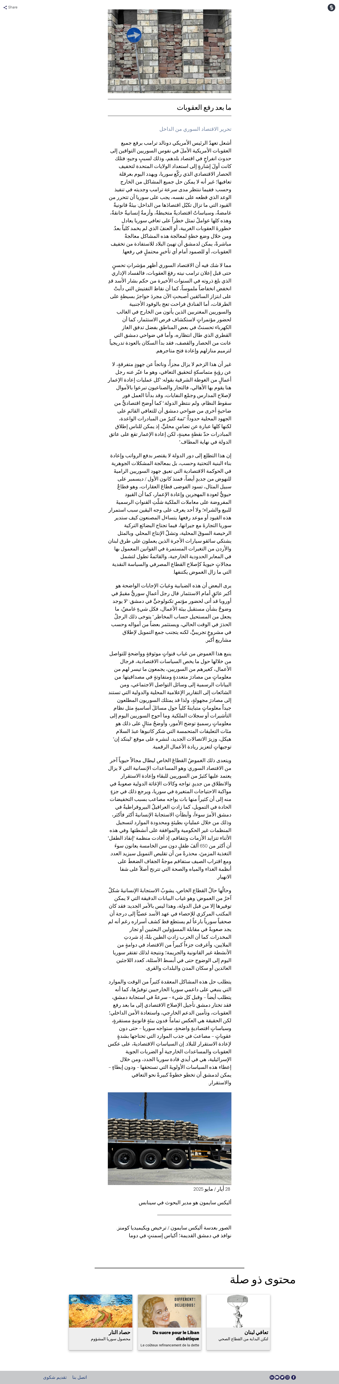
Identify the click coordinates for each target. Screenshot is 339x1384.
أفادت (158, 838)
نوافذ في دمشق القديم (207, 1235)
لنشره (162, 739)
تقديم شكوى (55, 1377)
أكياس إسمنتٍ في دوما (153, 1235)
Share (10, 7)
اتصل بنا (79, 1377)
